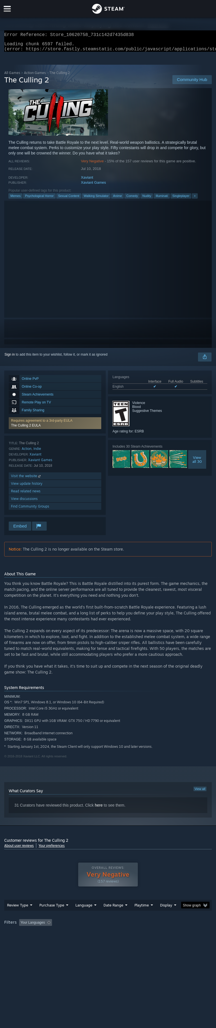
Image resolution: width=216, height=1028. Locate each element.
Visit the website (26, 479)
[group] (108, 937)
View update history (26, 487)
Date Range (113, 916)
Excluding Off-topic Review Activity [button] (89, 934)
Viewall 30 (197, 463)
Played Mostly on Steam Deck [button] (173, 934)
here (99, 808)
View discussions (24, 502)
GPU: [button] (67, 941)
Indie (37, 452)
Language (83, 916)
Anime (117, 199)
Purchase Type (51, 916)
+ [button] (194, 199)
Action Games (35, 76)
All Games (12, 76)
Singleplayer (181, 199)
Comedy (132, 199)
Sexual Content (68, 199)
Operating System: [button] (19, 941)
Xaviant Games (93, 186)
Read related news (25, 494)
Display (166, 916)
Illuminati (162, 199)
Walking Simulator (96, 199)
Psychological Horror (39, 199)
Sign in (9, 358)
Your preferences (52, 849)
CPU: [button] (48, 941)
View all (200, 792)
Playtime (141, 916)
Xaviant (87, 181)
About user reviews (19, 849)
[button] (55, 426)
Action (27, 452)
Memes (15, 199)
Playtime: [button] (133, 934)
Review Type (17, 916)
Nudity (146, 199)
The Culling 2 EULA (25, 429)
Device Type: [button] (92, 941)
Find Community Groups (30, 510)
